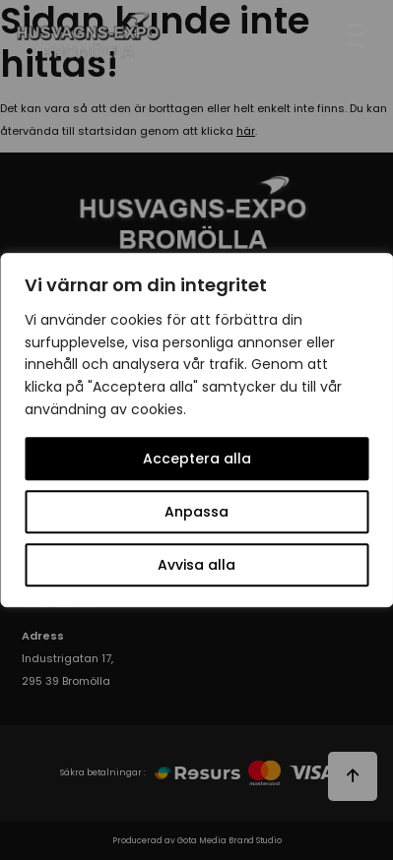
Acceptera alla (197, 458)
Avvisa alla (196, 565)
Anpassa (196, 512)
